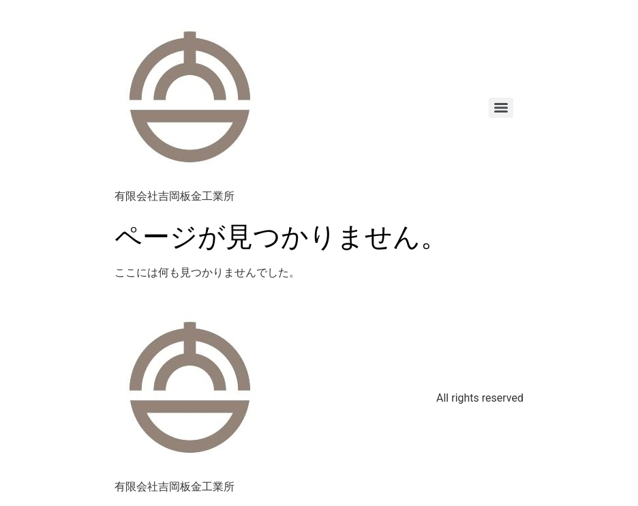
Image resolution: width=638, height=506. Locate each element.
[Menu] (501, 108)
